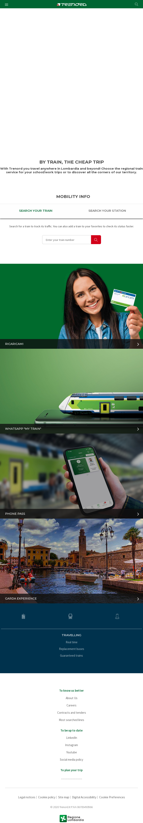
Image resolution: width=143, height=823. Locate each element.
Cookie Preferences (112, 797)
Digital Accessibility (84, 797)
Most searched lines (71, 720)
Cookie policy (46, 797)
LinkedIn (71, 738)
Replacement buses (71, 649)
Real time (71, 642)
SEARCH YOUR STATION (107, 211)
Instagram (71, 745)
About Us (71, 698)
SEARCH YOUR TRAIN (35, 211)
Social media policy (71, 759)
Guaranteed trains (71, 655)
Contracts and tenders (71, 713)
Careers (71, 705)
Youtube (71, 752)
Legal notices (26, 797)
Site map (63, 797)
